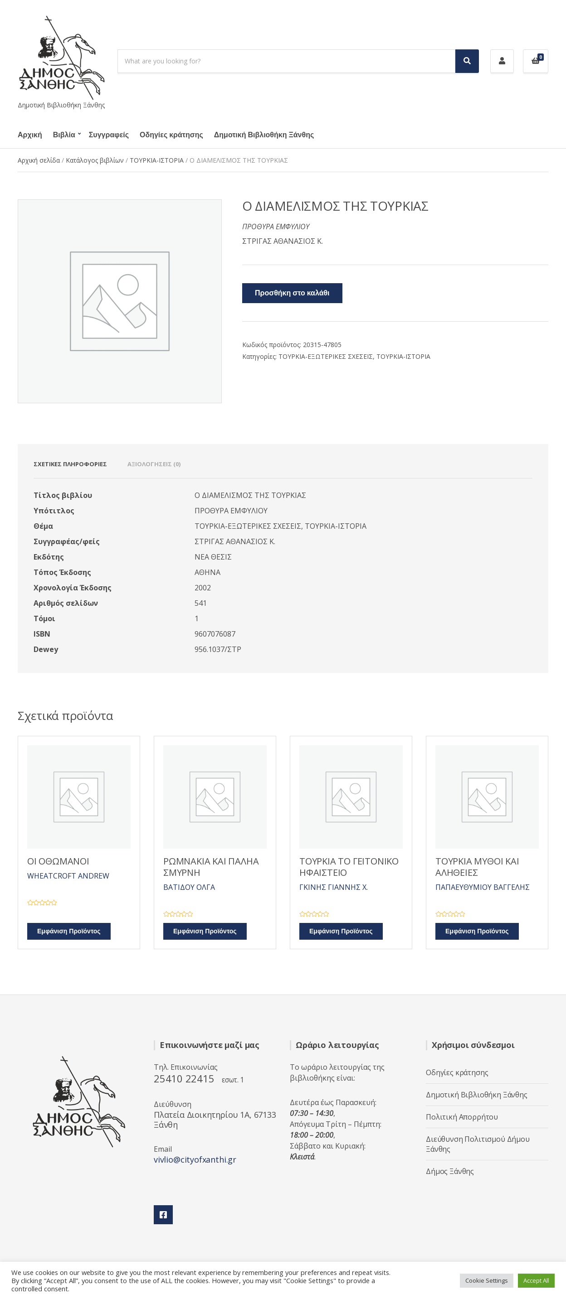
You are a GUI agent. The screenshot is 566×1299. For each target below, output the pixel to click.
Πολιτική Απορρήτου (462, 1117)
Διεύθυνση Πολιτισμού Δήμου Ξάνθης (478, 1144)
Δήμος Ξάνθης (450, 1171)
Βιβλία (64, 135)
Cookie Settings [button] (486, 1280)
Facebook (163, 1214)
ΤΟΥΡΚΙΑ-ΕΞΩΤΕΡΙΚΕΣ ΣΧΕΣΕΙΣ (325, 356)
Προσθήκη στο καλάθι (292, 293)
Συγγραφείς (109, 135)
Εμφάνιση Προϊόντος (69, 931)
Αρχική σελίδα (39, 160)
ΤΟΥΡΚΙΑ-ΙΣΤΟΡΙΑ (157, 160)
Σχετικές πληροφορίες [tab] (70, 464)
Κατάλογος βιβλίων (95, 160)
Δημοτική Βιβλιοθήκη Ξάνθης (264, 135)
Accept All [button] (536, 1280)
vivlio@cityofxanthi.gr (195, 1159)
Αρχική (30, 135)
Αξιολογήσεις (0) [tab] (154, 464)
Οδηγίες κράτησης (171, 135)
